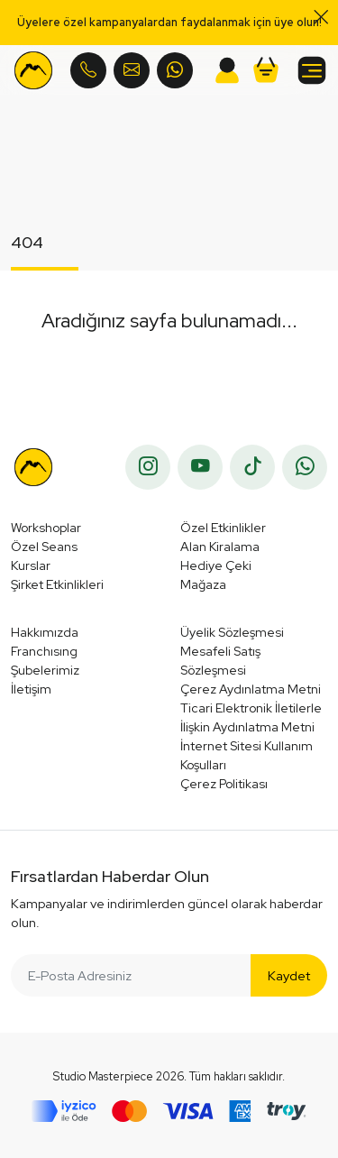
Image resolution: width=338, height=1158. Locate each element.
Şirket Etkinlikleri (57, 584)
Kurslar (30, 565)
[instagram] (147, 467)
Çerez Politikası (224, 784)
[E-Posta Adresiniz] (131, 975)
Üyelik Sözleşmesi (232, 632)
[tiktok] (252, 467)
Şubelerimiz (45, 670)
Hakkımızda (44, 632)
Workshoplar (46, 527)
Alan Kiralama (220, 546)
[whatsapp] (304, 467)
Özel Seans (44, 546)
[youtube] (200, 467)
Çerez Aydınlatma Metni (250, 689)
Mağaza (203, 584)
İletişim (31, 689)
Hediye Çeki (215, 565)
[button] (266, 70)
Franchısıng (44, 651)
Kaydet (289, 975)
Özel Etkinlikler (223, 527)
